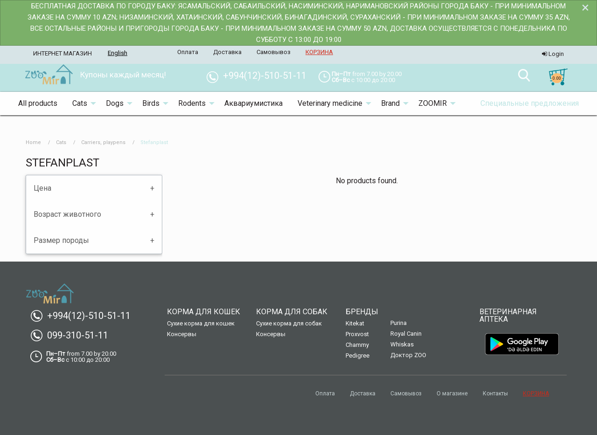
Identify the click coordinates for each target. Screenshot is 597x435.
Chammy (357, 344)
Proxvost (357, 334)
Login (553, 53)
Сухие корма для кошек (201, 323)
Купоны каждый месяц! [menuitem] (123, 74)
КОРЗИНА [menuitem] (319, 51)
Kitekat (355, 323)
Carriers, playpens (103, 142)
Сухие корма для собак (289, 323)
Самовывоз (406, 393)
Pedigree (357, 355)
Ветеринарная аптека (508, 315)
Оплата (325, 393)
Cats (61, 142)
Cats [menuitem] (79, 103)
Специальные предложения (529, 103)
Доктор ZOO (408, 355)
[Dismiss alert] (585, 7)
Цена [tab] (42, 188)
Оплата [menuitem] (187, 51)
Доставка (362, 393)
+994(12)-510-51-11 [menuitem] (260, 75)
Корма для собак (291, 311)
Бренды (362, 311)
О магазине (452, 393)
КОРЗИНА (536, 393)
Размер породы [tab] (61, 240)
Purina (398, 322)
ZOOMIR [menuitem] (432, 103)
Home (33, 142)
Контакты (495, 393)
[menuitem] (49, 75)
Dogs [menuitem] (115, 103)
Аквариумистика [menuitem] (253, 103)
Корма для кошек (203, 311)
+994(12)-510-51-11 (84, 315)
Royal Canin (406, 333)
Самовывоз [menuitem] (274, 51)
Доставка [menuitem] (227, 51)
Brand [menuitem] (390, 103)
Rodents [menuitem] (192, 103)
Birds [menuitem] (151, 103)
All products (37, 103)
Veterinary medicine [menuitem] (330, 103)
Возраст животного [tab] (67, 214)
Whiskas (402, 344)
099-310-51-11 (73, 335)
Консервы (181, 334)
